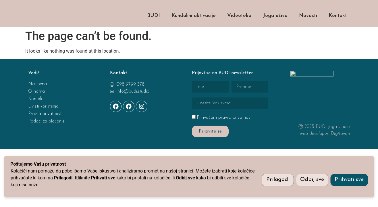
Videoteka (239, 30)
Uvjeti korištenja (43, 121)
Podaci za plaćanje (46, 136)
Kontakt (338, 30)
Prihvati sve (348, 179)
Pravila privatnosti (45, 128)
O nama (36, 106)
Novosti (308, 30)
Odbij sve (311, 179)
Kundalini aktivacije (193, 30)
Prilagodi (275, 179)
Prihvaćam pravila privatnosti (224, 132)
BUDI (153, 30)
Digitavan (340, 148)
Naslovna (37, 99)
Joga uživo (275, 30)
